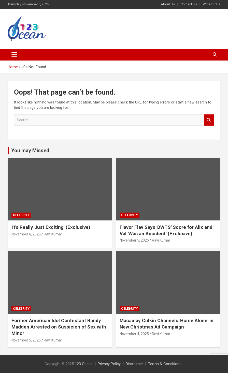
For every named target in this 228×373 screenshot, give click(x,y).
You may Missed (30, 150)
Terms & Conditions (164, 364)
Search (209, 120)
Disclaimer (134, 364)
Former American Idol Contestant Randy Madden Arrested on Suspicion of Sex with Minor (58, 327)
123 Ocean (84, 364)
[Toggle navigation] (14, 55)
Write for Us (211, 4)
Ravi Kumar (53, 234)
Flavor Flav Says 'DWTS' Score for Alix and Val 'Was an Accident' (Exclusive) (166, 230)
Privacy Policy (109, 364)
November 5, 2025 (134, 240)
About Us (168, 4)
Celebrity (21, 215)
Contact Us (189, 4)
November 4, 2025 (134, 334)
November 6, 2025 (26, 234)
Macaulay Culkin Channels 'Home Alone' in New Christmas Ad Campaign (166, 324)
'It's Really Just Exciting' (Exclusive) (50, 227)
